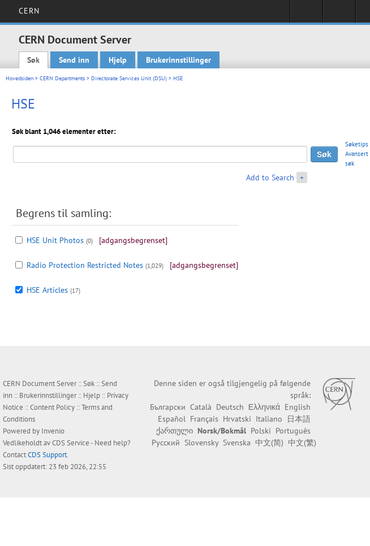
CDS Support (47, 455)
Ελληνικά (264, 407)
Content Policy (52, 407)
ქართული (174, 431)
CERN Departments (62, 78)
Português (293, 431)
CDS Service (70, 443)
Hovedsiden (19, 78)
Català (201, 407)
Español (172, 419)
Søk (33, 60)
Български (168, 407)
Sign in (306, 14)
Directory (339, 14)
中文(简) (269, 442)
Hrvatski (237, 419)
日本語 (299, 419)
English (298, 407)
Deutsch (230, 407)
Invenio (52, 431)
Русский (166, 442)
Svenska (237, 442)
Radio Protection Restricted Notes (85, 265)
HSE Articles (47, 290)
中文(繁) (302, 442)
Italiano (269, 419)
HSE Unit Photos (55, 240)
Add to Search (270, 177)
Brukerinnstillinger (178, 60)
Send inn (74, 60)
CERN (29, 11)
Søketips (356, 144)
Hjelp (118, 60)
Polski (261, 431)
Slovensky (201, 442)
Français (204, 419)
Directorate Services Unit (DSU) (129, 78)
